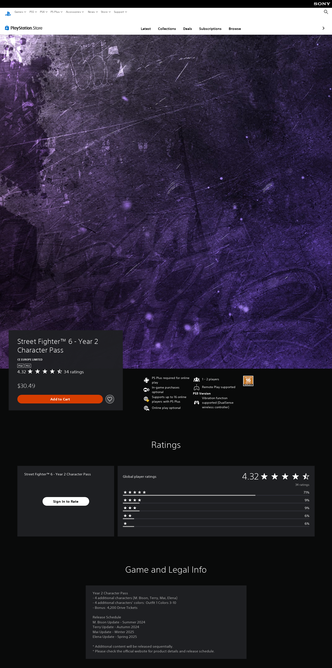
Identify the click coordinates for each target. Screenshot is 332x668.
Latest (120, 24)
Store (104, 12)
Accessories (73, 12)
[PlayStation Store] (24, 23)
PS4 (42, 12)
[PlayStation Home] (8, 12)
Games (19, 12)
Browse (209, 24)
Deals (162, 24)
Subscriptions (185, 24)
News (91, 12)
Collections (142, 24)
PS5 (32, 12)
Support (119, 12)
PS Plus (55, 12)
